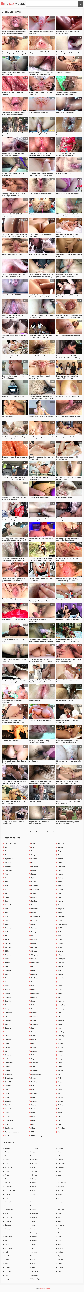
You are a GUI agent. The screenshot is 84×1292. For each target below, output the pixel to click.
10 (65, 831)
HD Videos (13, 3)
